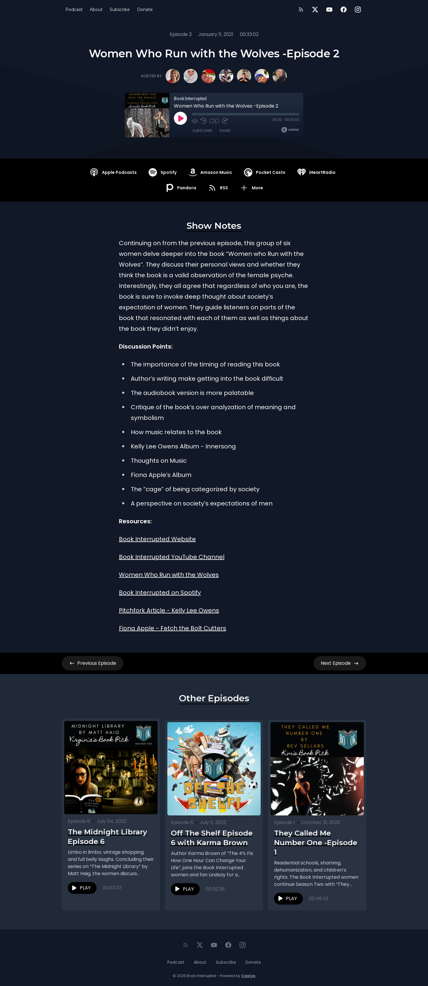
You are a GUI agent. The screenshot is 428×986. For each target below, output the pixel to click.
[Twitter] (315, 9)
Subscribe (120, 9)
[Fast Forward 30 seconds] (225, 121)
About (96, 9)
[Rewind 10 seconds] (204, 121)
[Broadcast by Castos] (290, 130)
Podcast (74, 9)
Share (225, 130)
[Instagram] (358, 9)
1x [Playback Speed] (214, 121)
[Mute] (195, 121)
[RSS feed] (301, 9)
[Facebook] (344, 9)
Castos (248, 973)
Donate (145, 9)
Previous (92, 663)
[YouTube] (329, 9)
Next (340, 663)
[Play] (180, 118)
